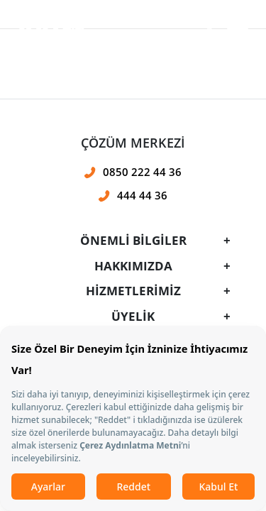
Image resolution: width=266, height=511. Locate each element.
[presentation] (133, 202)
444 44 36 (142, 195)
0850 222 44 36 (142, 172)
